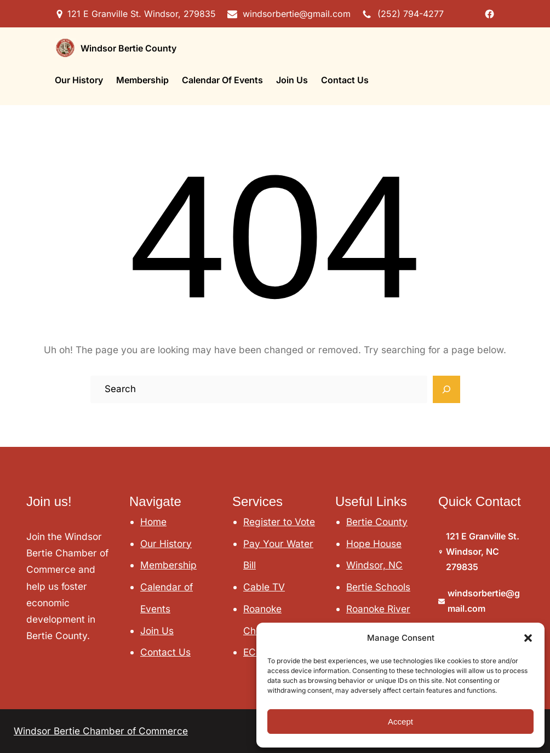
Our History (166, 543)
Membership (168, 565)
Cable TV (264, 587)
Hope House (374, 543)
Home (153, 521)
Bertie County (377, 521)
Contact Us (165, 652)
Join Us (157, 630)
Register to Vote (279, 521)
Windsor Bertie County (128, 48)
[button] (528, 638)
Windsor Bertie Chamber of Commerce (101, 731)
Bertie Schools (378, 587)
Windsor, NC (374, 565)
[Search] (446, 389)
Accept (400, 721)
